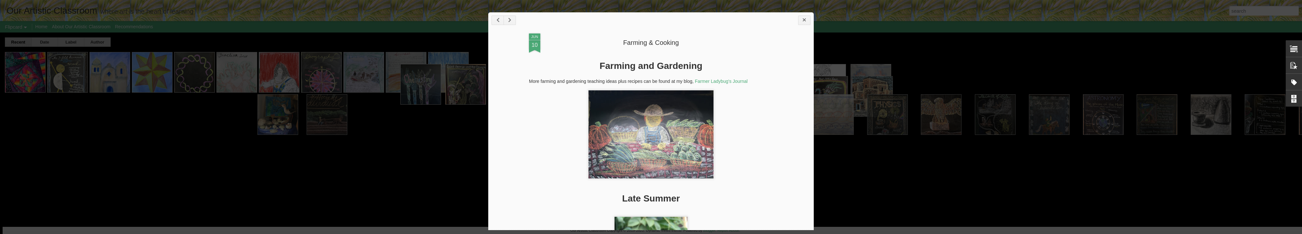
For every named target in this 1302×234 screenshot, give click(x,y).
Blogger (709, 230)
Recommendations (134, 26)
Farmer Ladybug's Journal (721, 81)
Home (41, 26)
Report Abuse (728, 230)
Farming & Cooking (651, 42)
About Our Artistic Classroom (81, 26)
